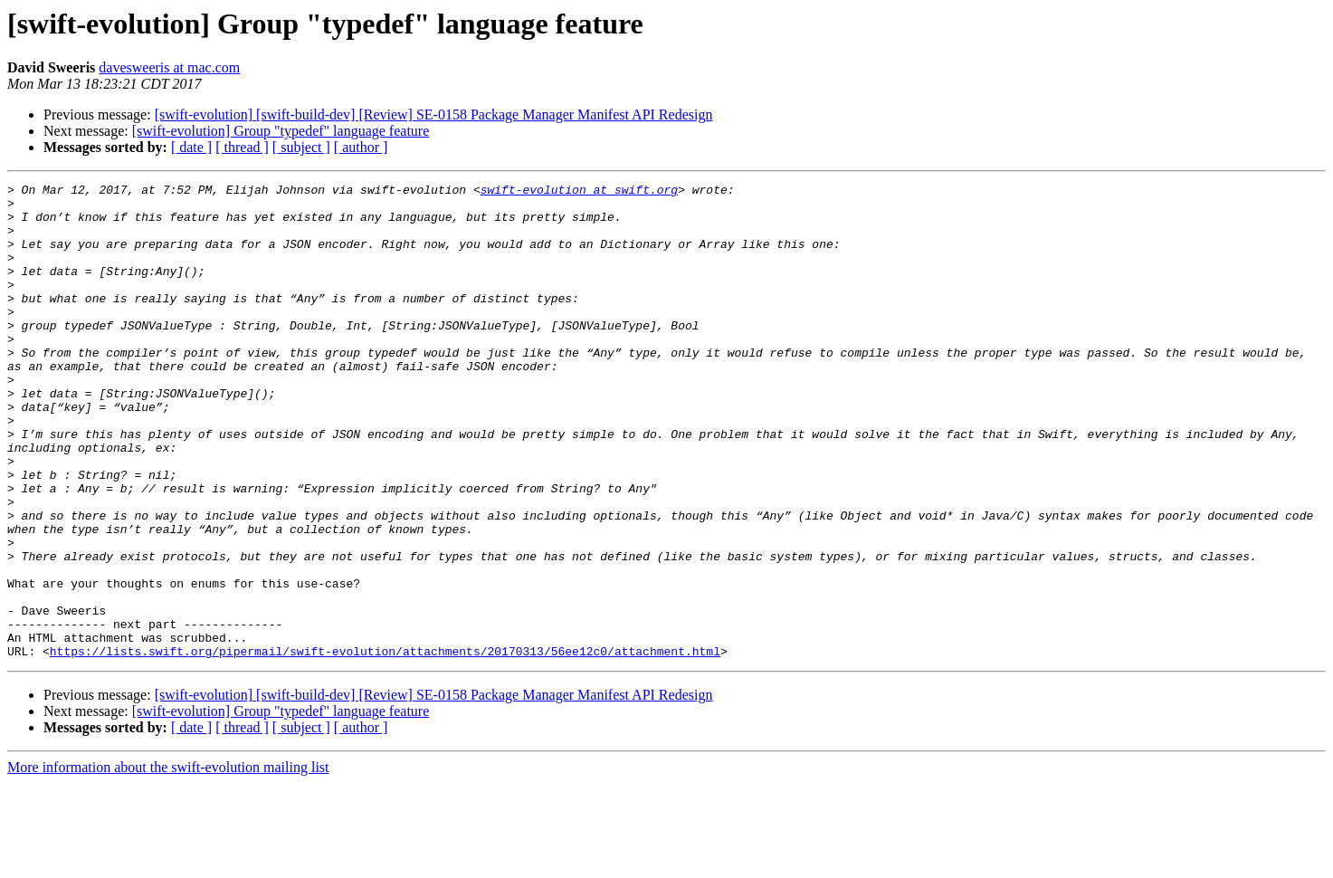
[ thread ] (242, 147)
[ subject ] (301, 147)
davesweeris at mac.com (169, 67)
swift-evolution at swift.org (579, 192)
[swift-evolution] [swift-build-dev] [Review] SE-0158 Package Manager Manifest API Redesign (434, 114)
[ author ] (361, 147)
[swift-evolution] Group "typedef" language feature (281, 130)
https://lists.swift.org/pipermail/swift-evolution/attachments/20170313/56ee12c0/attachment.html (385, 746)
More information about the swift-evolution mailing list (168, 862)
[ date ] (191, 147)
